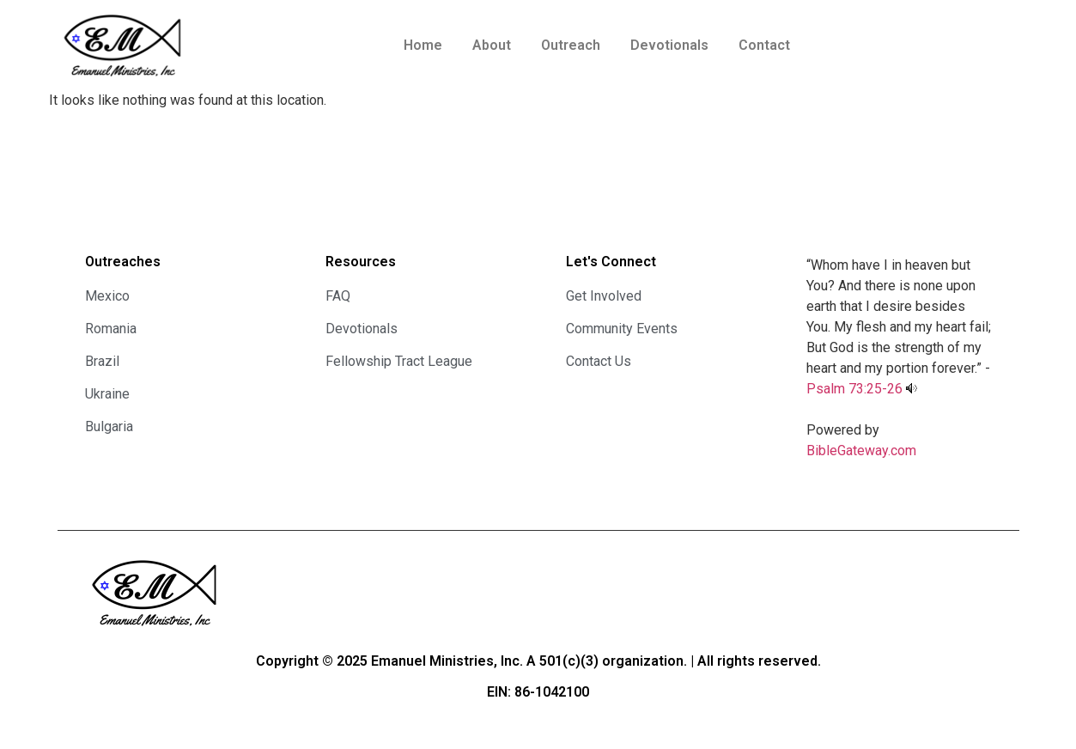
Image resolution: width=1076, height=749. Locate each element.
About (491, 45)
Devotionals (669, 45)
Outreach (570, 45)
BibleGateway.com (861, 450)
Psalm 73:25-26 (854, 389)
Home (423, 45)
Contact (764, 45)
